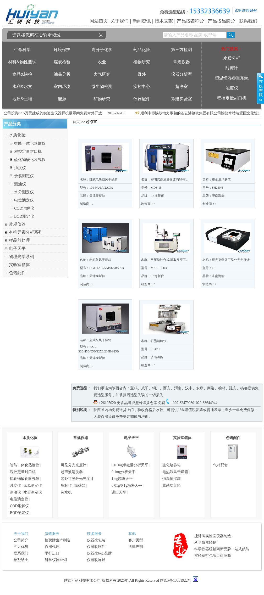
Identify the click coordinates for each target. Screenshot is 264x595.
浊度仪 (20, 168)
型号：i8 (208, 268)
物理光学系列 (21, 256)
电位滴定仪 (24, 200)
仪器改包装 (96, 540)
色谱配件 (17, 273)
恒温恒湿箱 (171, 479)
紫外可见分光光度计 (77, 479)
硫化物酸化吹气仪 (30, 160)
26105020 (108, 403)
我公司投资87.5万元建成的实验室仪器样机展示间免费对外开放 (55, 113)
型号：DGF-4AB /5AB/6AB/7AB (102, 268)
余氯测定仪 (24, 176)
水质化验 (17, 135)
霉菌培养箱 (171, 485)
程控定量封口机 (28, 151)
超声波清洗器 (72, 472)
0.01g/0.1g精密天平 (127, 485)
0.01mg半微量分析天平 (130, 465)
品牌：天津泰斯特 (92, 196)
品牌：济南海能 (213, 196)
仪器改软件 (96, 547)
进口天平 (119, 492)
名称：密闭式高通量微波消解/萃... (164, 179)
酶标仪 (66, 485)
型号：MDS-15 (151, 187)
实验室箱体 (19, 264)
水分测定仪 (24, 192)
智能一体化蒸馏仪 (30, 143)
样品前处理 (19, 240)
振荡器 (79, 485)
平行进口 (52, 553)
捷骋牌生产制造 (57, 540)
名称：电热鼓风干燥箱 (95, 260)
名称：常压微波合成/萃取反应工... (164, 260)
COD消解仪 (24, 208)
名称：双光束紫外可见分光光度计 (226, 260)
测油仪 (20, 184)
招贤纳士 (21, 560)
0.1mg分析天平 (123, 472)
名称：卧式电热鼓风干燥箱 (99, 179)
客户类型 (135, 540)
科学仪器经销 (56, 560)
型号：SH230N (212, 187)
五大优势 (21, 547)
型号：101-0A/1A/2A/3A (96, 187)
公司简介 (21, 540)
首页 (76, 122)
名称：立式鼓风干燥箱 (95, 340)
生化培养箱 (171, 465)
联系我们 (21, 553)
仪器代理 (52, 547)
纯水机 (66, 492)
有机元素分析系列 (25, 232)
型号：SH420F (151, 349)
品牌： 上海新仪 (152, 196)
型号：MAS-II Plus (154, 268)
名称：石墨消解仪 (153, 341)
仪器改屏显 (96, 560)
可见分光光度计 (73, 465)
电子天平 (17, 248)
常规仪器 (17, 224)
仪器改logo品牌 (99, 553)
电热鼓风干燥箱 (175, 472)
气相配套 (220, 465)
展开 (260, 88)
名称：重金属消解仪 (216, 179)
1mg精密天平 (122, 479)
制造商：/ (86, 204)
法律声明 (135, 547)
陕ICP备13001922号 (175, 580)
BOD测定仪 (24, 216)
